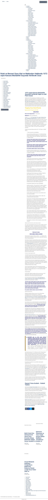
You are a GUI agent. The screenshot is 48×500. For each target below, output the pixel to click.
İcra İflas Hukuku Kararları (32, 27)
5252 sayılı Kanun (30, 243)
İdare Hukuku (30, 18)
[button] (25, 5)
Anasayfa (27, 6)
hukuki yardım (40, 394)
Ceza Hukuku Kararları (32, 54)
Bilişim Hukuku (30, 45)
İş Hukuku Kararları (31, 25)
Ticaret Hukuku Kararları (32, 31)
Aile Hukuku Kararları (31, 24)
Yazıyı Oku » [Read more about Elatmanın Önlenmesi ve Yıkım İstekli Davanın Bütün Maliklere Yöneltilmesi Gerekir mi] (38, 443)
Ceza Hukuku (30, 8)
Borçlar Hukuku (30, 15)
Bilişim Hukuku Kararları (32, 26)
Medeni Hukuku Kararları (32, 33)
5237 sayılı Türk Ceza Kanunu (30, 101)
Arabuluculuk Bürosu (6, 93)
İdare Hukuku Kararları (32, 34)
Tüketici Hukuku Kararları (32, 32)
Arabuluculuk (30, 19)
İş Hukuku (30, 11)
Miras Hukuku (30, 14)
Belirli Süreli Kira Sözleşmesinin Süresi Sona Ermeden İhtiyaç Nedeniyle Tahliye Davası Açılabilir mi (30, 437)
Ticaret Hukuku (30, 16)
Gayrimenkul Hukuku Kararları (33, 23)
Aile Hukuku (30, 9)
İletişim (27, 37)
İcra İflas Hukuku (31, 17)
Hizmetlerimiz (28, 7)
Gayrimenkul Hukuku (31, 10)
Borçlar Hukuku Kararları (32, 62)
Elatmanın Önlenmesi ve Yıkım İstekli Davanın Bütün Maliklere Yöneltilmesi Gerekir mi (40, 436)
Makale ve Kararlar (29, 20)
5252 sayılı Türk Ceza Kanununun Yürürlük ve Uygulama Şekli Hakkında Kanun (36, 296)
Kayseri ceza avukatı (28, 399)
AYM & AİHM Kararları (31, 35)
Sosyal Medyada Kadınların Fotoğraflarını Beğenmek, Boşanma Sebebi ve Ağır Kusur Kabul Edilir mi (30, 466)
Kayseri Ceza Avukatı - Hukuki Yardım (35, 384)
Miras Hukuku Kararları (32, 28)
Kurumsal (28, 36)
